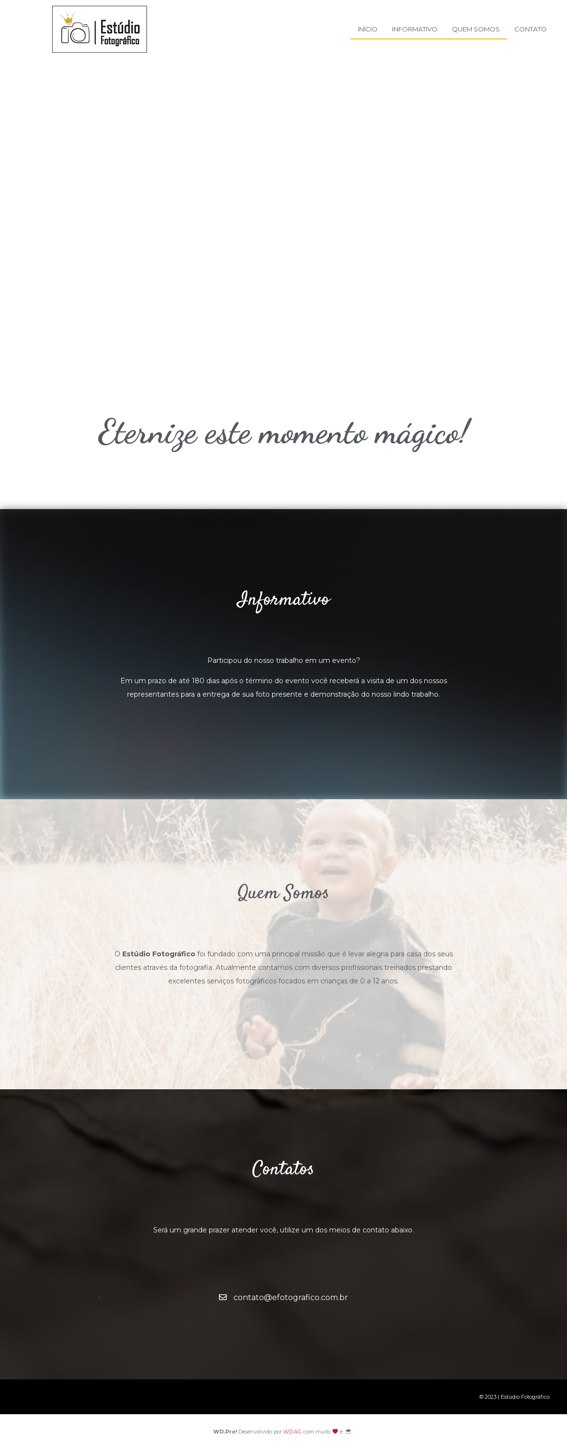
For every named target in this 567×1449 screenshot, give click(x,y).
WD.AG (292, 1431)
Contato (530, 29)
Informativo (414, 29)
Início (368, 29)
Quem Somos (476, 29)
